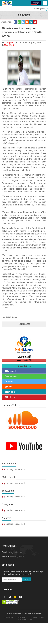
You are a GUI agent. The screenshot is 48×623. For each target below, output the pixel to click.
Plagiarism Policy (25, 620)
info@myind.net (15, 552)
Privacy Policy (22, 617)
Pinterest (10, 397)
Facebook (10, 371)
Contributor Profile (24, 360)
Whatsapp (11, 376)
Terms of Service (37, 617)
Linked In (10, 391)
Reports (10, 42)
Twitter (9, 381)
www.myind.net (17, 556)
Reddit (9, 386)
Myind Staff (9, 45)
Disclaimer (8, 617)
